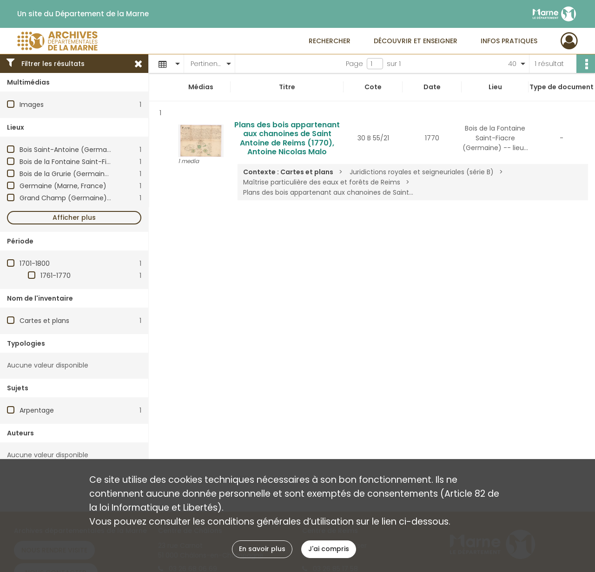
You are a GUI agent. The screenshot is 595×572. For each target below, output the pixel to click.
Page (354, 63)
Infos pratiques (509, 41)
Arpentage (37, 410)
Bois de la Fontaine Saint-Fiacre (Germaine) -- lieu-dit (108, 161)
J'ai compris (328, 548)
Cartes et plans (44, 320)
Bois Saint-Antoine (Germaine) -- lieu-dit (87, 149)
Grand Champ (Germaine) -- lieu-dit (80, 198)
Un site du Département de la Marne (83, 14)
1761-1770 (55, 275)
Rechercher (329, 41)
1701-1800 (35, 263)
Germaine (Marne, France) (63, 186)
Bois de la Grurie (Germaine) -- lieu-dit (83, 173)
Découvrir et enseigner (415, 41)
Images (32, 104)
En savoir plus (262, 548)
